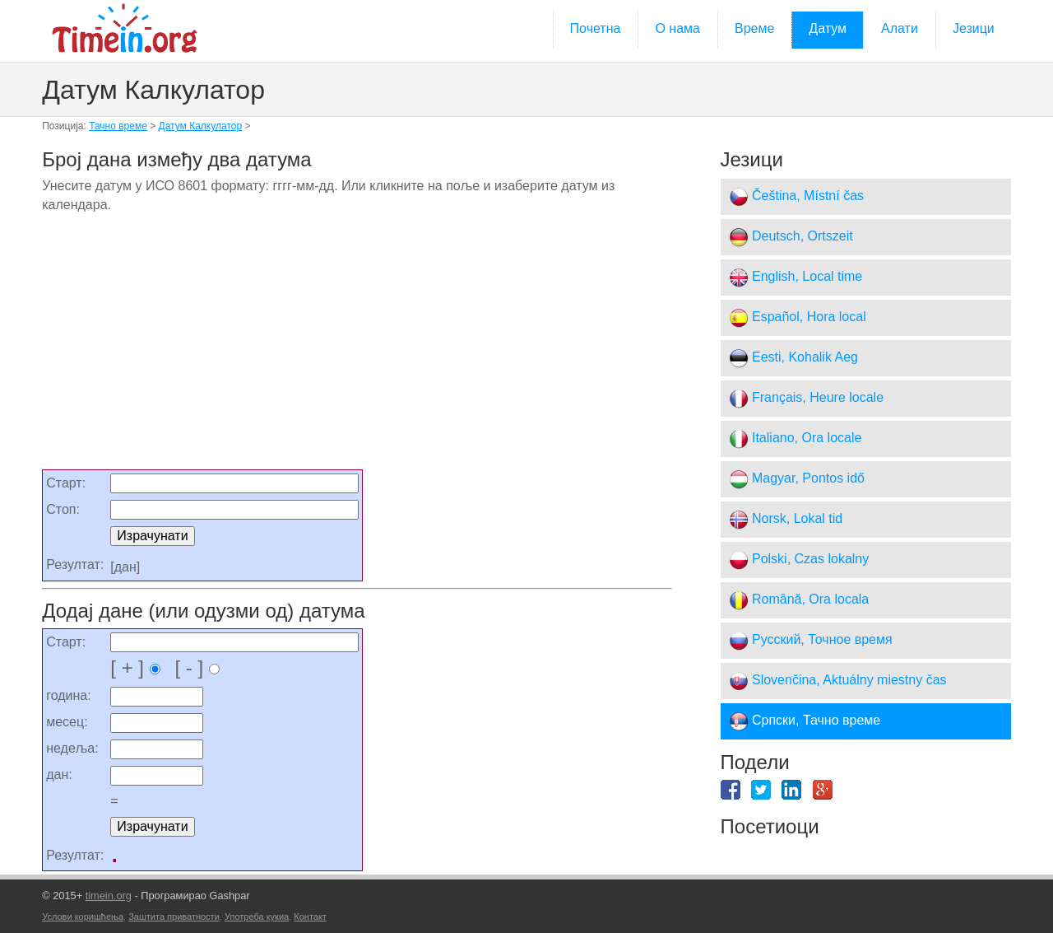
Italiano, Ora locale (795, 439)
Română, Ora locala (799, 600)
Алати (899, 28)
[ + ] (135, 667)
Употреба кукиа (257, 916)
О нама (677, 28)
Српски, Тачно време (805, 721)
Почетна (595, 28)
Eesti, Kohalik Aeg (793, 358)
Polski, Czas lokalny (799, 560)
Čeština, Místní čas (797, 197)
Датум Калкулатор (201, 126)
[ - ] (192, 667)
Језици (974, 28)
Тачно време (118, 126)
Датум (828, 28)
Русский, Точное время (811, 641)
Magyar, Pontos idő (797, 479)
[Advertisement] (356, 347)
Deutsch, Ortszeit (791, 237)
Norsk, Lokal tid (786, 519)
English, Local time (796, 277)
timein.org (109, 895)
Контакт (310, 916)
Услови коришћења (82, 916)
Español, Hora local (797, 318)
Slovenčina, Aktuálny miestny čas (838, 681)
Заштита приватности (174, 916)
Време (754, 28)
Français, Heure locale (806, 398)
